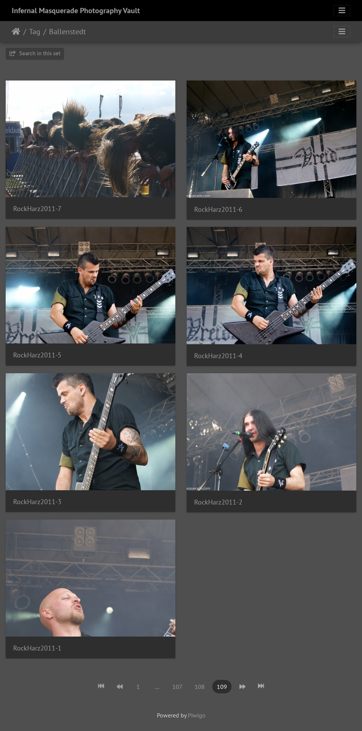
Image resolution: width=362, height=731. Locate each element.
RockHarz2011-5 (37, 355)
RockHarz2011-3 (37, 502)
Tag (34, 31)
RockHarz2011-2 (218, 502)
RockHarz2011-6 (218, 209)
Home (16, 31)
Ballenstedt (67, 31)
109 (222, 686)
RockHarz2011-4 (218, 356)
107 (177, 686)
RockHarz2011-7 (37, 209)
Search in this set (34, 53)
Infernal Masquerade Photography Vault (76, 10)
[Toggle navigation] (342, 10)
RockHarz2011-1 (37, 648)
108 (200, 686)
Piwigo (197, 715)
